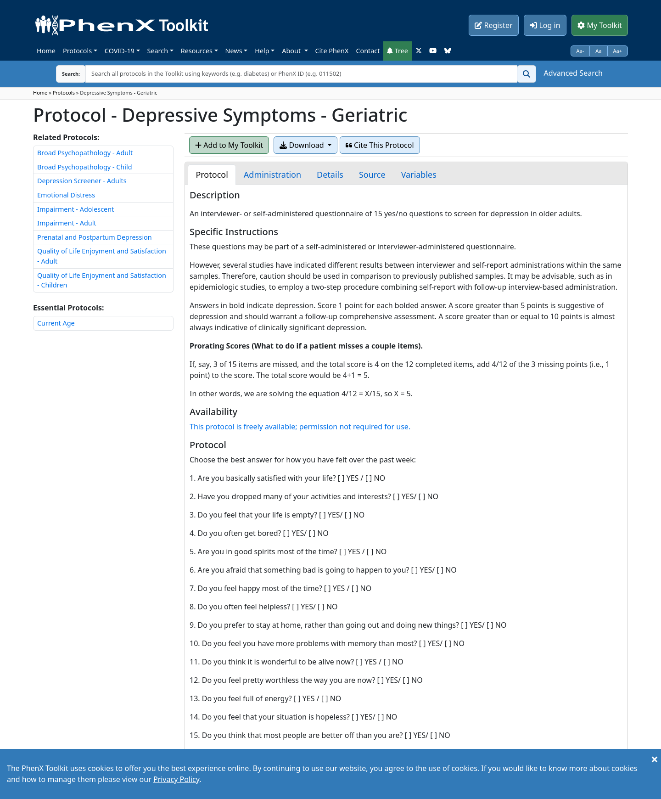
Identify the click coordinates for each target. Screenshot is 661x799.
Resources (197, 50)
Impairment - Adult (66, 223)
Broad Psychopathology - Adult (85, 152)
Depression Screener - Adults (82, 180)
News (233, 50)
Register (493, 25)
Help (262, 50)
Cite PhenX (332, 50)
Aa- (580, 50)
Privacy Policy (176, 779)
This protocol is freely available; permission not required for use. (300, 427)
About (292, 50)
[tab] (211, 174)
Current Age (56, 323)
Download (302, 145)
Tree (397, 50)
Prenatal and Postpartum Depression (94, 237)
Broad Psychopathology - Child (84, 167)
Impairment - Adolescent (75, 209)
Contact (368, 50)
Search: (64, 73)
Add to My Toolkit (229, 145)
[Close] (654, 759)
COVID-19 (119, 50)
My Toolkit (599, 25)
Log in (545, 25)
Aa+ (617, 50)
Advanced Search (573, 73)
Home (46, 50)
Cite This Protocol (380, 145)
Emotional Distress (66, 195)
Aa (598, 50)
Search (157, 50)
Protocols (77, 50)
